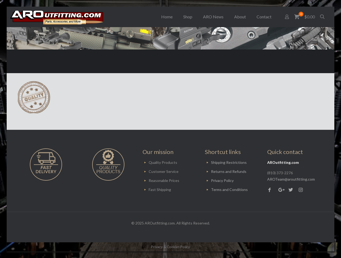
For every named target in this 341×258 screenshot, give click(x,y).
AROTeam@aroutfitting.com (291, 179)
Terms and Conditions (229, 189)
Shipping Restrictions (229, 162)
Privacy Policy (222, 180)
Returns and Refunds (228, 171)
